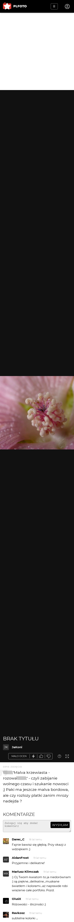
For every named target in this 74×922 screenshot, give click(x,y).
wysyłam (60, 825)
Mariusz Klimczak (25, 873)
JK (6, 747)
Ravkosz (18, 915)
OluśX (16, 900)
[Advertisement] (37, 51)
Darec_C (18, 841)
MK (6, 875)
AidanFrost (20, 859)
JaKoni (17, 747)
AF (6, 861)
